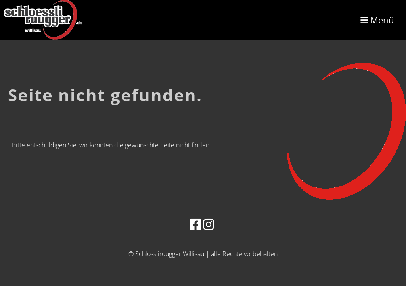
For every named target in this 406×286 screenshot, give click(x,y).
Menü (377, 20)
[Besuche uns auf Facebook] (195, 224)
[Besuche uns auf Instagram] (208, 224)
